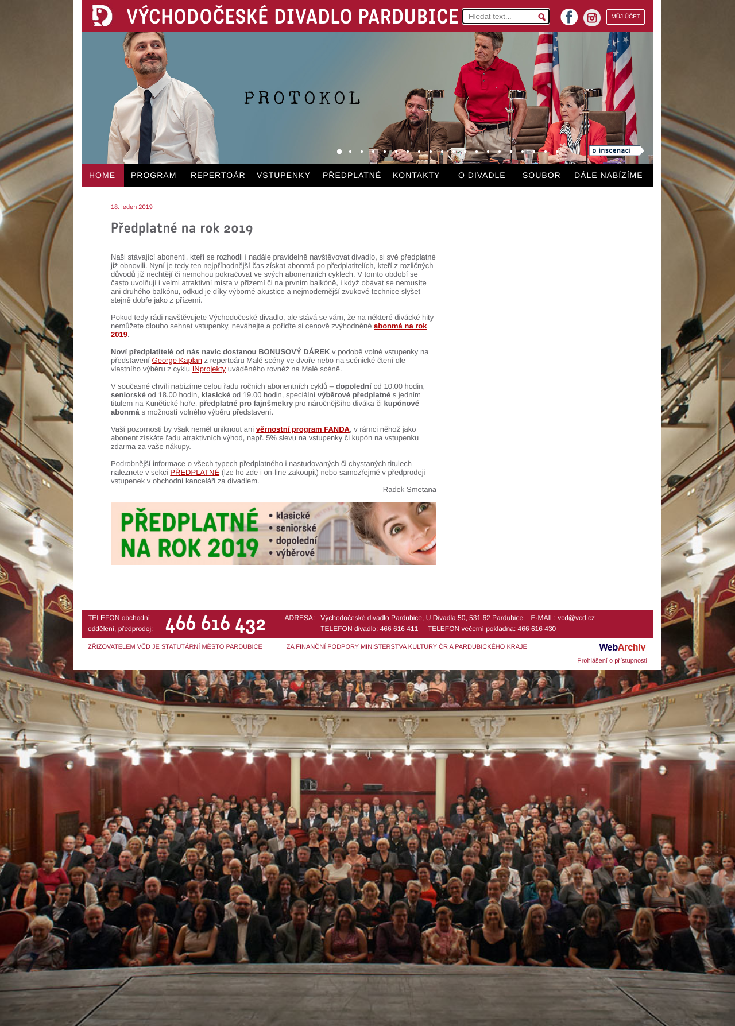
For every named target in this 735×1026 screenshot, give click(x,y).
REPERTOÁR (218, 175)
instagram (592, 17)
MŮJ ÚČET (625, 17)
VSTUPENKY (284, 175)
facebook (569, 13)
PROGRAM (153, 175)
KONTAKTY (416, 175)
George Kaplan (177, 360)
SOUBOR (542, 175)
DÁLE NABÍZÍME (608, 175)
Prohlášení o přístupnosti (612, 660)
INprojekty (209, 369)
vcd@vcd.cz (576, 618)
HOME (102, 175)
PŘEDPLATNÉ (352, 175)
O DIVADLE (482, 175)
